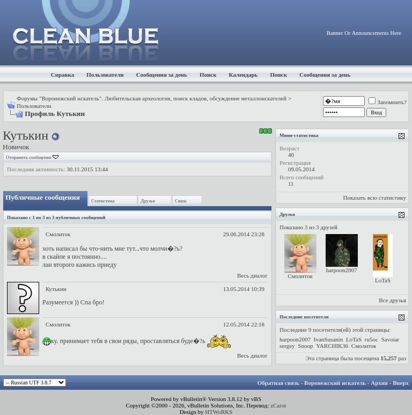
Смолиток (58, 234)
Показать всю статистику (374, 197)
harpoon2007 (341, 270)
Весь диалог (252, 275)
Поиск (208, 74)
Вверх (401, 383)
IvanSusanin (328, 339)
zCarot (278, 405)
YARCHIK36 (332, 346)
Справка (63, 74)
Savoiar (390, 339)
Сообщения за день (161, 74)
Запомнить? (388, 102)
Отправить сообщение (29, 157)
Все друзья (392, 300)
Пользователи (104, 74)
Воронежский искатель (335, 383)
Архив (379, 383)
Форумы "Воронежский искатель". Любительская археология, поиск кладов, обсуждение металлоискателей (151, 98)
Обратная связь (278, 383)
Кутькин (56, 289)
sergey (287, 346)
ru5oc (371, 339)
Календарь (243, 74)
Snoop (305, 346)
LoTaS (383, 280)
